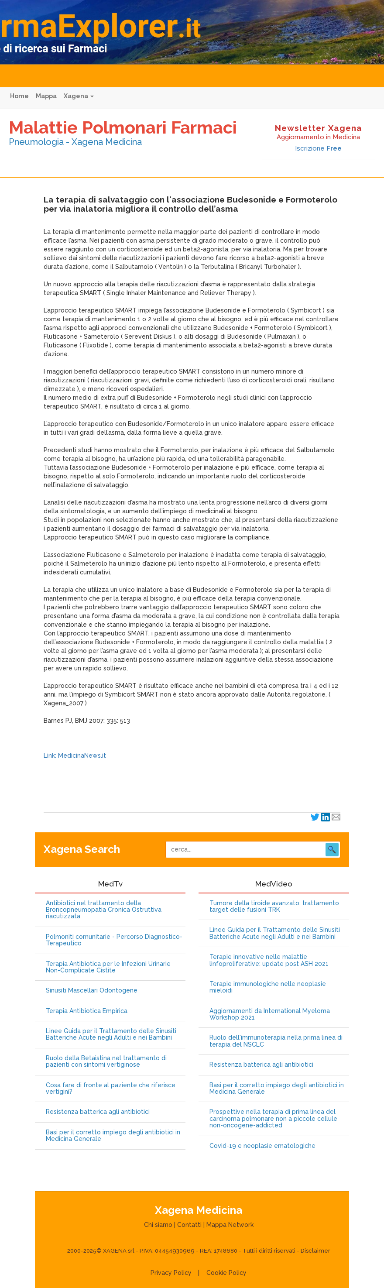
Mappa (46, 96)
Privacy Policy (171, 1272)
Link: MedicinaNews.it (75, 755)
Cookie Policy (226, 1272)
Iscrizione (318, 148)
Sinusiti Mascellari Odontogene (91, 990)
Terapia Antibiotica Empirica (86, 1011)
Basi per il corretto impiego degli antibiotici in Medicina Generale (113, 1135)
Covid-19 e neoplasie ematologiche (262, 1146)
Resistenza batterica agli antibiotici (98, 1112)
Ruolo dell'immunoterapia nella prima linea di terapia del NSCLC (276, 1041)
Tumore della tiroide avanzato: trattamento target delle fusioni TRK (274, 906)
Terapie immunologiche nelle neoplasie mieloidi (267, 987)
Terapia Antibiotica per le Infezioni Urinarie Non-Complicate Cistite (108, 967)
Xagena (79, 96)
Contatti (189, 1224)
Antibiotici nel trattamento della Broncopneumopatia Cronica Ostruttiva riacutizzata (103, 910)
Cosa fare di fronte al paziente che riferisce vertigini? (110, 1088)
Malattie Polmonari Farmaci (123, 127)
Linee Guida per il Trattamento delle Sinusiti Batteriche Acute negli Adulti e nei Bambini (111, 1034)
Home (19, 96)
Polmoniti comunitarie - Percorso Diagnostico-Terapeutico (114, 940)
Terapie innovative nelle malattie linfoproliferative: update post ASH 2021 (269, 960)
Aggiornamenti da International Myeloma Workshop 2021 (269, 1014)
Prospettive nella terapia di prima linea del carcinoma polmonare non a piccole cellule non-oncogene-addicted (273, 1119)
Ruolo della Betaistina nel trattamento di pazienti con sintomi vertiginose (106, 1061)
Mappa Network (230, 1224)
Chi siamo (158, 1224)
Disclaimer (315, 1250)
